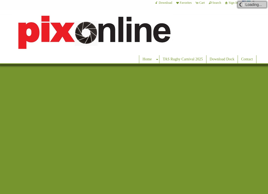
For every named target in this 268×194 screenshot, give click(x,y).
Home (147, 59)
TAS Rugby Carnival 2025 (183, 59)
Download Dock (222, 59)
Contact (247, 59)
